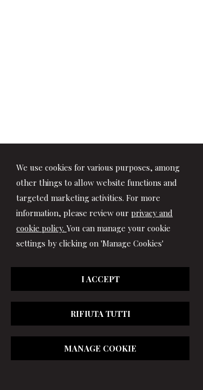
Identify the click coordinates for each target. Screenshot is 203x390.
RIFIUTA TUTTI (100, 313)
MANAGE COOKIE (100, 348)
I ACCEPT (100, 279)
